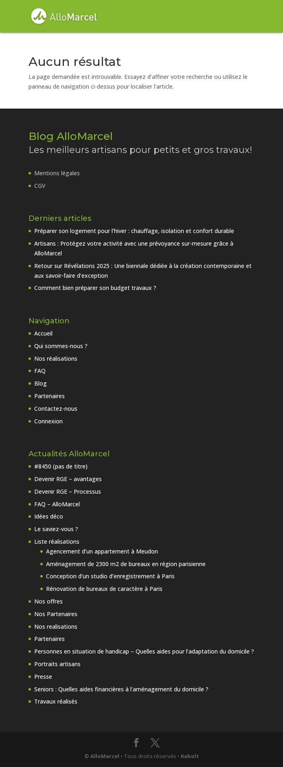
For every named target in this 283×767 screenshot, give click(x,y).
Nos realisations (55, 626)
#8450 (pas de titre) (61, 466)
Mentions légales (57, 173)
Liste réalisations (56, 541)
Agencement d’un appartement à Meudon (102, 551)
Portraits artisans (57, 664)
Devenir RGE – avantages (68, 479)
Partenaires (49, 396)
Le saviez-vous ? (56, 529)
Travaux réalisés (55, 701)
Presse (43, 676)
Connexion (48, 421)
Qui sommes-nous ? (61, 346)
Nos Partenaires (55, 614)
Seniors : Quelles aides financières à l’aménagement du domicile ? (121, 689)
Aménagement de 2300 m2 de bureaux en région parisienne (126, 564)
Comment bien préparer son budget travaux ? (95, 288)
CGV (40, 186)
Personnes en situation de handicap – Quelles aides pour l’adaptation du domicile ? (144, 651)
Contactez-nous (55, 408)
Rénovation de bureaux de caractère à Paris (104, 589)
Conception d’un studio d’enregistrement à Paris (110, 576)
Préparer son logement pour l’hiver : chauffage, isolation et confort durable (134, 231)
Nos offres (48, 601)
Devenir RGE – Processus (67, 491)
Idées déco (48, 516)
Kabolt (190, 756)
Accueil (43, 333)
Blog (40, 383)
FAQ (40, 371)
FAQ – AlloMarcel (57, 504)
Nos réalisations (55, 358)
